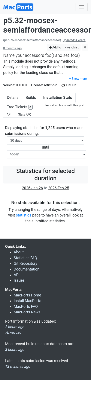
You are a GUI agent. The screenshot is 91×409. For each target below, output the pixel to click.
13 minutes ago (17, 366)
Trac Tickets (20, 107)
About (19, 252)
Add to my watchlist (64, 47)
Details (12, 97)
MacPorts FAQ (26, 306)
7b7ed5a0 (13, 332)
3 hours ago (14, 349)
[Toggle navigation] (82, 7)
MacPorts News (27, 312)
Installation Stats (57, 97)
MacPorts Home (27, 295)
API (9, 114)
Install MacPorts (27, 301)
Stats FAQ (24, 114)
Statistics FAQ (25, 258)
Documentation (26, 269)
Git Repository (25, 263)
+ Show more (78, 78)
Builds (31, 97)
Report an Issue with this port (64, 105)
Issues (19, 280)
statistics (23, 215)
